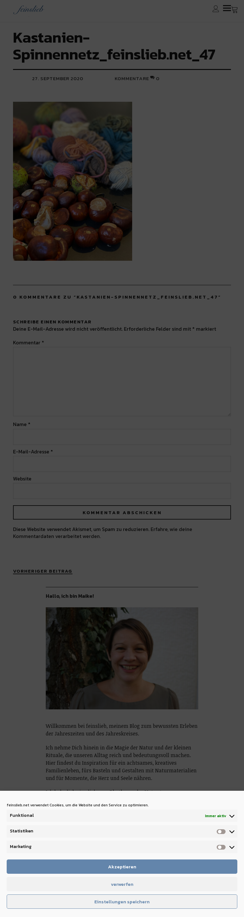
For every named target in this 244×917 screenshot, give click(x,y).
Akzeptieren (122, 866)
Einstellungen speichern (122, 901)
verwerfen (122, 884)
